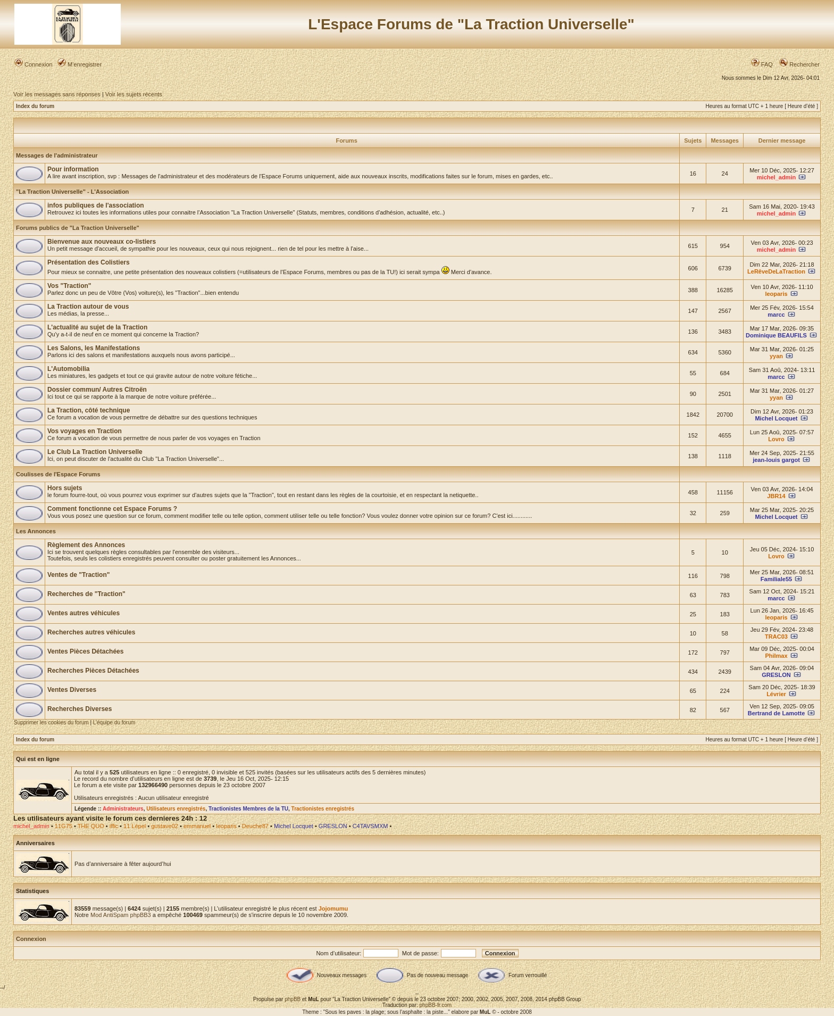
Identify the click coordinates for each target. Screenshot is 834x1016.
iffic (114, 826)
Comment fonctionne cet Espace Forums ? (112, 509)
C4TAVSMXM (370, 826)
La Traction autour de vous (88, 306)
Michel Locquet (776, 418)
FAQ (762, 64)
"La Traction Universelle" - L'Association (72, 191)
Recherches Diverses (79, 709)
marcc (776, 314)
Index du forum (35, 106)
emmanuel (197, 826)
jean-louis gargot (776, 460)
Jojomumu (333, 908)
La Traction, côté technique (88, 410)
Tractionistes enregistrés (322, 809)
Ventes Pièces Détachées (85, 651)
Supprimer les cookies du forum (51, 722)
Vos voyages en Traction (84, 431)
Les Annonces (36, 531)
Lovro (776, 439)
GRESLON (776, 675)
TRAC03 (776, 636)
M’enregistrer (79, 64)
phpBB (293, 999)
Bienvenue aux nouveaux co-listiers (101, 241)
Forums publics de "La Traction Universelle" (77, 228)
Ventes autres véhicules (83, 613)
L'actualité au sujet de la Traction (97, 327)
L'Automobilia (68, 369)
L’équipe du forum (114, 722)
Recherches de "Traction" (86, 594)
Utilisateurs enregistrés (175, 809)
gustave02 (164, 826)
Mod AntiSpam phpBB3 (120, 915)
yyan (776, 356)
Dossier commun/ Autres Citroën (97, 389)
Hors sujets (64, 488)
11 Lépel (134, 826)
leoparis (776, 294)
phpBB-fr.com (436, 1005)
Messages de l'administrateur (57, 155)
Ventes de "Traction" (78, 575)
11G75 (63, 826)
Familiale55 (776, 579)
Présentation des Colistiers (88, 262)
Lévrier (776, 694)
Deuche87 (255, 826)
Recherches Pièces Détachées (93, 670)
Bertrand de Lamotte (776, 713)
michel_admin (776, 177)
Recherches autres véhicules (91, 632)
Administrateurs (123, 809)
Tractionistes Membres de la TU (248, 809)
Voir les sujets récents (133, 94)
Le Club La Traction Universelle (95, 452)
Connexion (33, 64)
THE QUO (91, 826)
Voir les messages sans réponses (57, 94)
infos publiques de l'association (95, 205)
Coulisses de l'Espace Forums (58, 474)
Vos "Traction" (69, 286)
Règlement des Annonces (86, 545)
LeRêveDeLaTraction (776, 271)
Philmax (776, 655)
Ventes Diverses (71, 689)
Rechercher (799, 64)
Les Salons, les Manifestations (93, 348)
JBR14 (776, 496)
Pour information (73, 169)
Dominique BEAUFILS (776, 335)
